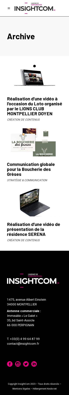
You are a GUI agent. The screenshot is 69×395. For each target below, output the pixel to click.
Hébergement (40, 388)
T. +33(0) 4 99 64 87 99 (23, 339)
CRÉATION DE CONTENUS (23, 119)
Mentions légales (21, 388)
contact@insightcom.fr (23, 343)
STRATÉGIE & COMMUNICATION (27, 180)
